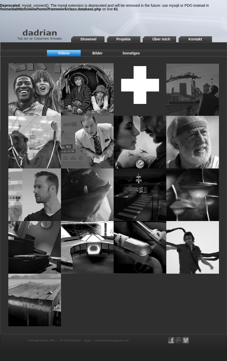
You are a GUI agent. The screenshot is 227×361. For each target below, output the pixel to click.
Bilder (97, 53)
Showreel (88, 39)
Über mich (161, 39)
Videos (64, 53)
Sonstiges (131, 53)
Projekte (123, 39)
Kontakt (195, 39)
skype (87, 340)
